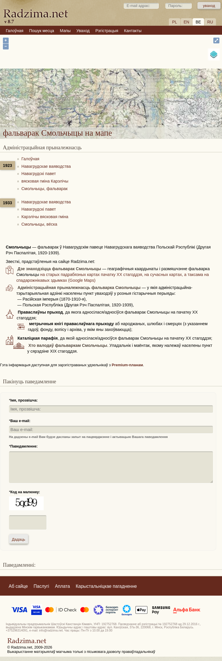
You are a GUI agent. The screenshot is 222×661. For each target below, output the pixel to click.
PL (174, 22)
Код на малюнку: (25, 492)
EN (186, 22)
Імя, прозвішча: (24, 400)
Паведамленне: (24, 446)
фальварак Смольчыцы (143, 93)
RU (210, 22)
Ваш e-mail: (20, 421)
